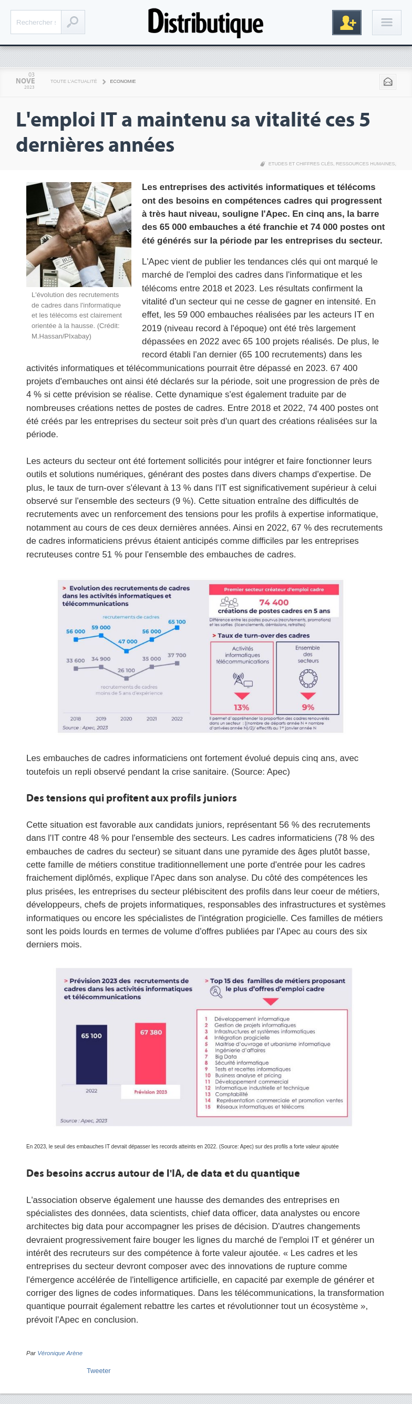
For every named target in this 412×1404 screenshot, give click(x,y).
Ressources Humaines (365, 163)
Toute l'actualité (73, 81)
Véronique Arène (60, 1353)
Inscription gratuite (347, 22)
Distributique (206, 22)
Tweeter (99, 1371)
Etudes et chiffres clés (301, 163)
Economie (123, 81)
